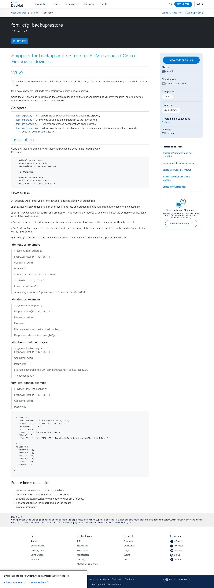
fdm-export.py (24, 116)
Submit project (194, 13)
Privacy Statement (13, 582)
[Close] (83, 574)
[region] (43, 579)
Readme (21, 41)
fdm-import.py (24, 120)
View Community (181, 223)
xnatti (170, 71)
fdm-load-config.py (27, 128)
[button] (191, 223)
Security (167, 96)
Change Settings (37, 582)
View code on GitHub (181, 60)
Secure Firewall (171, 110)
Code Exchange (18, 13)
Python (165, 122)
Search (34, 13)
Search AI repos (169, 13)
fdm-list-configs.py (26, 124)
